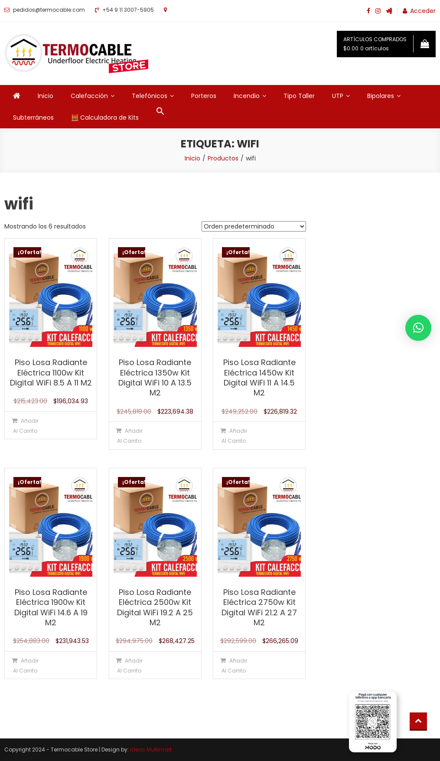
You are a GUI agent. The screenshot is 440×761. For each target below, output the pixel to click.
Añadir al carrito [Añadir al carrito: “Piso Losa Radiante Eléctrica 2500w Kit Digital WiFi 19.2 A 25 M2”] (130, 665)
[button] (160, 111)
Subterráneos (33, 117)
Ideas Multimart (151, 749)
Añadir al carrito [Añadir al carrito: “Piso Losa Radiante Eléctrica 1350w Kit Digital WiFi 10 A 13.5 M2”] (130, 435)
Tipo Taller (299, 95)
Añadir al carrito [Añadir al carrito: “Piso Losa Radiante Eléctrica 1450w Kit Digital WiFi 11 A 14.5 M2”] (234, 435)
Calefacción (89, 95)
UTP (337, 95)
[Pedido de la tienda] (254, 226)
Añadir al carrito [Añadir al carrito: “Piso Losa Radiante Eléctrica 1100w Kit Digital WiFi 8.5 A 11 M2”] (26, 425)
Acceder (423, 11)
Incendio (247, 95)
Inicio (45, 95)
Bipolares (380, 95)
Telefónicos (149, 95)
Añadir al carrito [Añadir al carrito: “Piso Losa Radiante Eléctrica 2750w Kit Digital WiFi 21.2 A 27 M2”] (234, 665)
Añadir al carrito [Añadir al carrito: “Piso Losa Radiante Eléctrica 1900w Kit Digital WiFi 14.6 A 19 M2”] (26, 665)
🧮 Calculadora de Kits (105, 117)
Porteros (203, 95)
